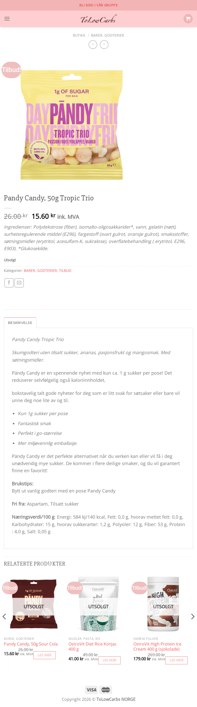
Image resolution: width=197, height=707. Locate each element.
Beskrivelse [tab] (21, 323)
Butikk (79, 35)
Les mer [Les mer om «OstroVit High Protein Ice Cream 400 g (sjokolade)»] (176, 660)
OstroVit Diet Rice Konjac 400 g (92, 647)
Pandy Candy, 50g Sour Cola (31, 644)
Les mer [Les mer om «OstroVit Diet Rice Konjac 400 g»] (109, 660)
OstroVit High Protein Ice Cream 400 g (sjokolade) (157, 647)
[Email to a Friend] (19, 283)
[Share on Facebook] (9, 283)
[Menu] (7, 18)
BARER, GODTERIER (107, 35)
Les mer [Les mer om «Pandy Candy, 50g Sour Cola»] (45, 655)
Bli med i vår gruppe (98, 5)
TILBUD (65, 270)
